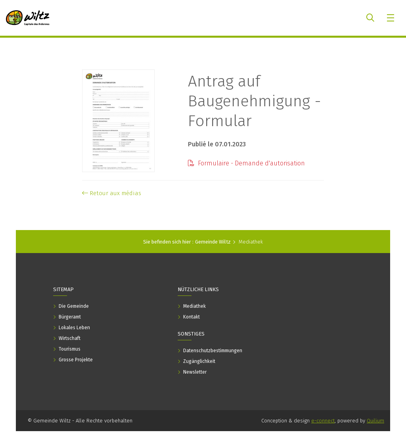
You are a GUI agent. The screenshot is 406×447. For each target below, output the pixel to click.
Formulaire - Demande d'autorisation (246, 163)
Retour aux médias (111, 193)
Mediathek (251, 242)
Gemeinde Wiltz (213, 242)
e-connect (323, 421)
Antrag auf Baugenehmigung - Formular (254, 101)
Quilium (375, 421)
